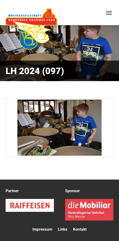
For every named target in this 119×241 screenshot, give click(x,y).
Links (62, 229)
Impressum (42, 229)
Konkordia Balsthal (31, 29)
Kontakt (80, 229)
